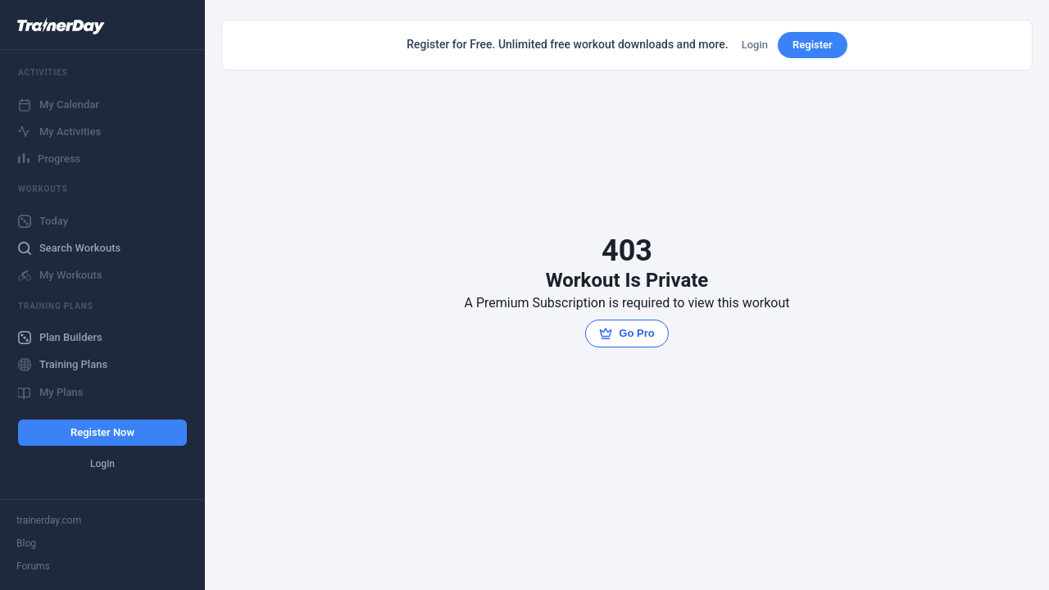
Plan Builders (60, 337)
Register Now (102, 432)
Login (102, 464)
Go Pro (626, 333)
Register (812, 45)
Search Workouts (69, 248)
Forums (33, 566)
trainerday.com (48, 520)
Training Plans (62, 364)
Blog (26, 543)
